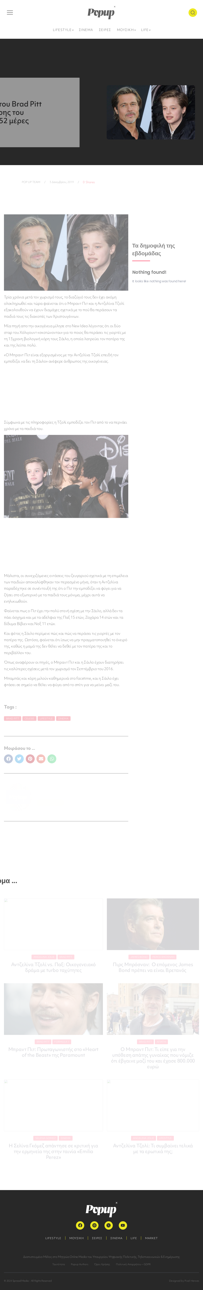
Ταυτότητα (58, 1264)
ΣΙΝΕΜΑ (116, 1238)
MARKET (151, 1238)
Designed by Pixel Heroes (184, 1280)
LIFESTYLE (53, 1238)
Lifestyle (46, 718)
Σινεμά (63, 718)
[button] (8, 758)
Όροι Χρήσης (102, 1264)
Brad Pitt (12, 718)
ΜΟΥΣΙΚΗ (76, 1238)
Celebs (29, 718)
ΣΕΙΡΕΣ (97, 1238)
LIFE (134, 1238)
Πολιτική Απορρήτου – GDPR (133, 1264)
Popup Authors (79, 1264)
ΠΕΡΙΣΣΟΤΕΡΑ (50, 802)
